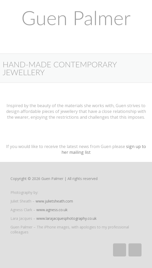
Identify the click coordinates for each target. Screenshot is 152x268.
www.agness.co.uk (51, 209)
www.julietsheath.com (54, 201)
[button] (76, 48)
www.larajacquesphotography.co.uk (66, 218)
